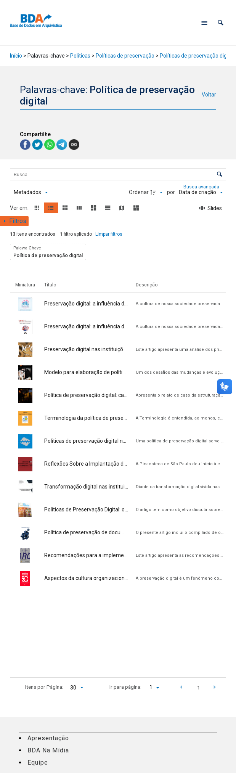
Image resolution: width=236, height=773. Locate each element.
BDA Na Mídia (48, 750)
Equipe (37, 762)
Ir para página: (125, 687)
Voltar (209, 95)
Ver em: (20, 208)
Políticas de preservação (125, 56)
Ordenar (139, 192)
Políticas (80, 56)
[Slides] (210, 208)
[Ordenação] (200, 192)
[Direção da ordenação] (157, 192)
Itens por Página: (44, 687)
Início (16, 56)
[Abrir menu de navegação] (204, 23)
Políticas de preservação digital (197, 56)
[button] (220, 22)
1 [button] (198, 688)
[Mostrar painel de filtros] (14, 221)
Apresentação (48, 738)
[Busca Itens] (118, 174)
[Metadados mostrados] (30, 192)
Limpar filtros (108, 234)
